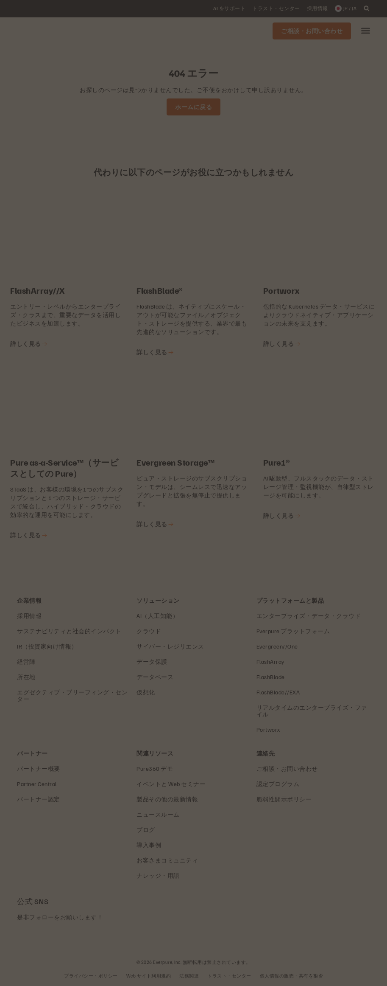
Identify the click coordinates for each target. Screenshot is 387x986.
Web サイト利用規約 (148, 975)
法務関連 (189, 975)
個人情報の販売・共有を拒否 (291, 975)
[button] (365, 31)
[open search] (366, 8)
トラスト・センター (229, 975)
